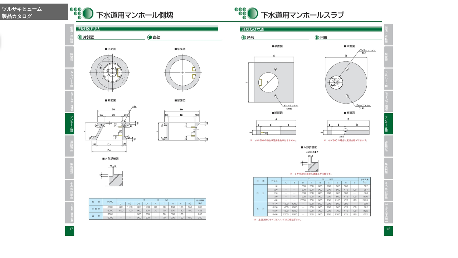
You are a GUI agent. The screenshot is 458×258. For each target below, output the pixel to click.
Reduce (329, 248)
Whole (313, 248)
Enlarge (296, 248)
